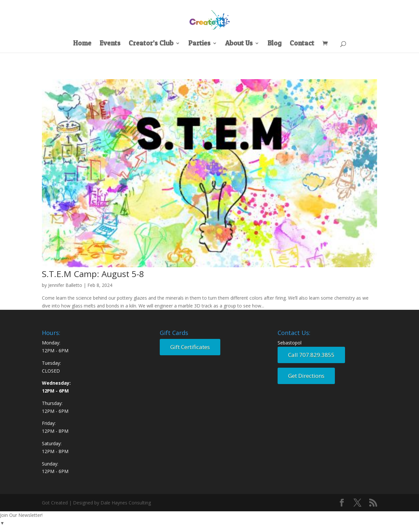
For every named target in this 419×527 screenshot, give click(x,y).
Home (82, 44)
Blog (274, 44)
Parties (199, 44)
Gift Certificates (190, 347)
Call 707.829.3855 (311, 355)
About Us (239, 44)
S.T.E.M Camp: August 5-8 (93, 274)
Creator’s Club (151, 44)
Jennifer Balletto (65, 285)
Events (110, 44)
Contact (302, 44)
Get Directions (306, 375)
